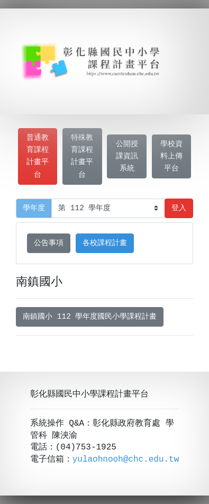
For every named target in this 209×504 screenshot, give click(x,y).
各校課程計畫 (105, 243)
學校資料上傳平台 (171, 156)
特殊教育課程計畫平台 (82, 156)
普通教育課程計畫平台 (37, 156)
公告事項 (48, 243)
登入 (178, 208)
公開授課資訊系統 (127, 156)
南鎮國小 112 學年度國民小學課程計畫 (90, 317)
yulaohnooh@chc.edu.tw (125, 459)
